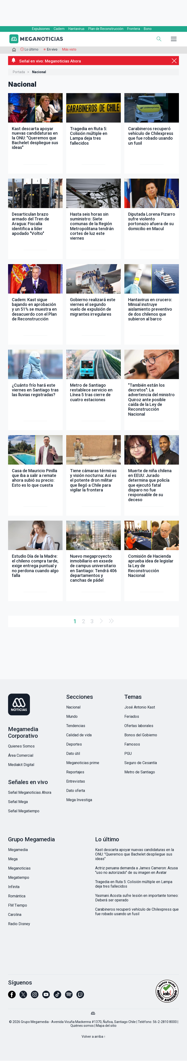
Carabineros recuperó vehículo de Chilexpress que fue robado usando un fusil (137, 912)
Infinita (13, 887)
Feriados (131, 717)
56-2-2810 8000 (165, 1022)
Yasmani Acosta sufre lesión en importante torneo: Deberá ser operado (136, 898)
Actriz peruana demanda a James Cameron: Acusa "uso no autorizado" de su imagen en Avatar (136, 870)
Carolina (14, 915)
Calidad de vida (79, 735)
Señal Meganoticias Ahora (29, 793)
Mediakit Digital (21, 765)
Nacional (73, 707)
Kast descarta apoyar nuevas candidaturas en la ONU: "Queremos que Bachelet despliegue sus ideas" (134, 854)
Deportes (74, 744)
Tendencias (75, 726)
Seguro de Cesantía (140, 763)
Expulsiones (41, 29)
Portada (19, 72)
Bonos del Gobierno (140, 735)
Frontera (133, 29)
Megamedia (18, 850)
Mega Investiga (79, 800)
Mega (13, 859)
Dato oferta (75, 791)
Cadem (59, 29)
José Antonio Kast (139, 707)
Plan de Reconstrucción (105, 29)
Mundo (72, 717)
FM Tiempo (17, 906)
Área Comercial (20, 756)
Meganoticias (19, 868)
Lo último (31, 49)
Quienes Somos (21, 746)
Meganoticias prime (82, 763)
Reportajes (75, 772)
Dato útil (73, 754)
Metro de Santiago (139, 772)
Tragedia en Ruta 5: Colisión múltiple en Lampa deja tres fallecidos (133, 884)
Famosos (132, 744)
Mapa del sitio (106, 1026)
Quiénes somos (82, 1026)
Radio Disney (19, 924)
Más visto (69, 49)
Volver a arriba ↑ (94, 1037)
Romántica (16, 896)
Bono (148, 29)
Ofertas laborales (138, 726)
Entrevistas (75, 782)
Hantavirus (76, 29)
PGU (128, 754)
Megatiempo (18, 878)
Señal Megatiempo (23, 811)
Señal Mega (18, 802)
